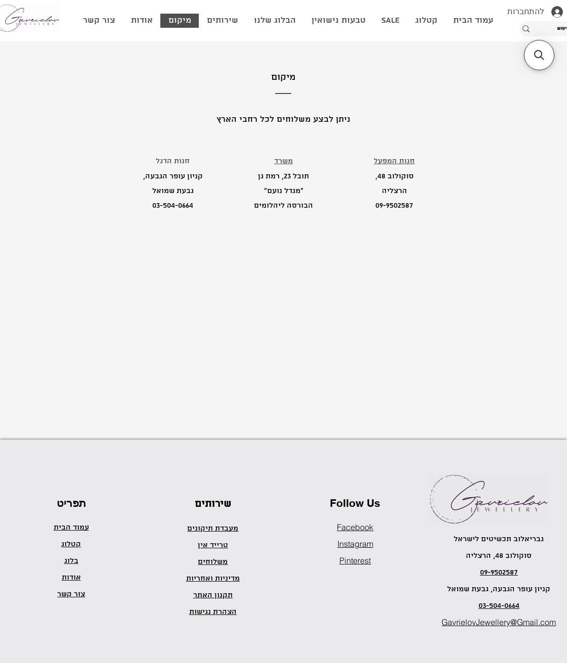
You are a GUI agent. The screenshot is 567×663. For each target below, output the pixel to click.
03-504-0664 (172, 205)
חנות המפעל (394, 161)
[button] (426, 21)
